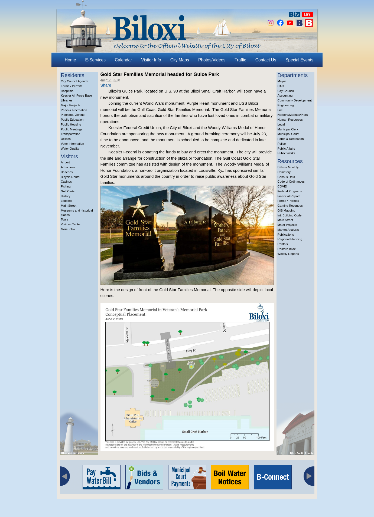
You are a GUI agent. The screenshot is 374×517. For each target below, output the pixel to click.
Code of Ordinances (291, 181)
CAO (281, 86)
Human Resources (290, 119)
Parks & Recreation (74, 110)
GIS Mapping (286, 210)
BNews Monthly (288, 167)
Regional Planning (290, 239)
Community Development (295, 100)
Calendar (123, 60)
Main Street (69, 205)
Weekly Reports (288, 253)
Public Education (72, 119)
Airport (65, 162)
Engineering (286, 105)
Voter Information (72, 143)
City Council (286, 91)
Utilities (66, 138)
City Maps (179, 60)
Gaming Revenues (290, 205)
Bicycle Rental (70, 177)
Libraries (67, 100)
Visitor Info (151, 60)
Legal (281, 124)
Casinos (66, 181)
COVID (282, 186)
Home (70, 60)
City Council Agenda (74, 81)
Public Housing (71, 124)
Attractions (68, 167)
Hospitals (67, 91)
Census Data (286, 177)
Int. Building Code (290, 215)
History (65, 196)
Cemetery (284, 172)
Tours (65, 219)
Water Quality (70, 148)
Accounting (285, 95)
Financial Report (289, 196)
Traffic (240, 60)
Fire (280, 110)
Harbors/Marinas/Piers (293, 114)
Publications (286, 234)
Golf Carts (68, 191)
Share (105, 85)
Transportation (70, 134)
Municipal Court (288, 134)
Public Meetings (71, 129)
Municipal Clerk (288, 129)
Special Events (299, 60)
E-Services (95, 60)
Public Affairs (286, 148)
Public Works (286, 153)
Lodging (66, 200)
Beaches (67, 172)
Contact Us (265, 60)
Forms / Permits (71, 86)
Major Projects (70, 105)
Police (282, 143)
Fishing (66, 186)
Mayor (282, 81)
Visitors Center (71, 224)
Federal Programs (290, 191)
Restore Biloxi (287, 249)
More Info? (68, 229)
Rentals (283, 244)
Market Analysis (288, 229)
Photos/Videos (211, 60)
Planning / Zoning (73, 114)
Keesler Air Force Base (76, 95)
